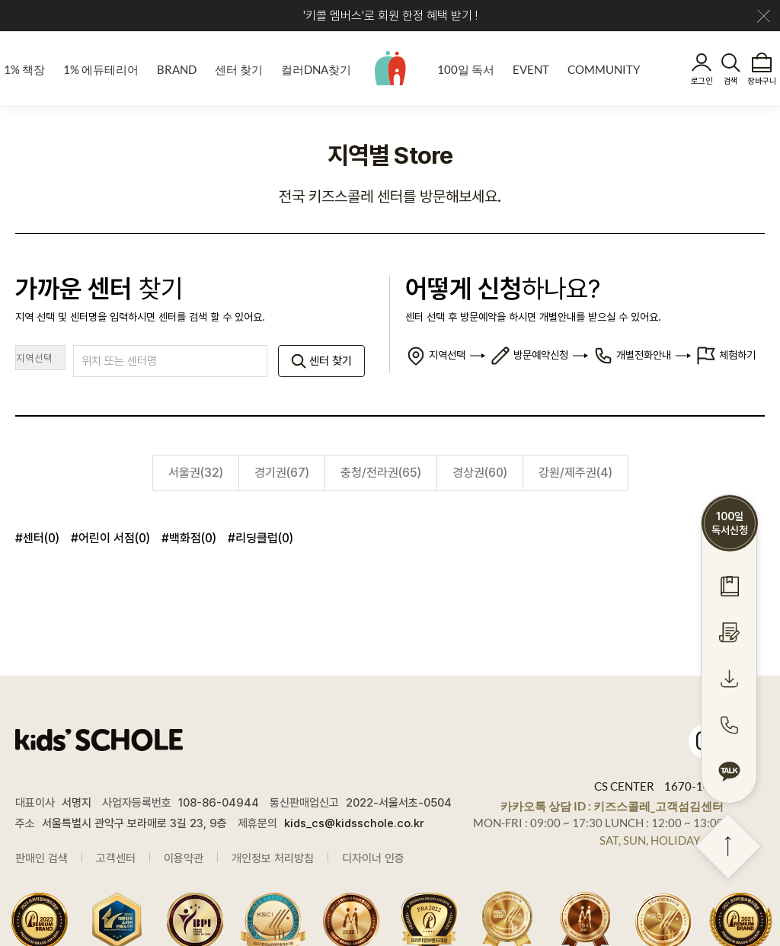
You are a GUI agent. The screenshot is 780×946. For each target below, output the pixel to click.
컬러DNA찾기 (316, 69)
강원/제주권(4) (575, 472)
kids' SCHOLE (390, 67)
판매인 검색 (41, 858)
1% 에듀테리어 (101, 69)
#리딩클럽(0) (260, 538)
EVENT (531, 69)
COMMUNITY (603, 69)
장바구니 (761, 81)
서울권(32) (195, 472)
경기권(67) (281, 472)
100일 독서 (465, 69)
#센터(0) (37, 538)
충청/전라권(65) (380, 472)
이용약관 (183, 858)
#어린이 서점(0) (110, 538)
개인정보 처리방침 (273, 858)
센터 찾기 (239, 69)
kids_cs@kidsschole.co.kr (354, 823)
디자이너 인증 (373, 858)
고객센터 (116, 858)
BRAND (177, 69)
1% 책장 (24, 69)
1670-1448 (694, 786)
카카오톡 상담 (612, 806)
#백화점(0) (188, 538)
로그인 (701, 81)
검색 (731, 81)
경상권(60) (479, 472)
